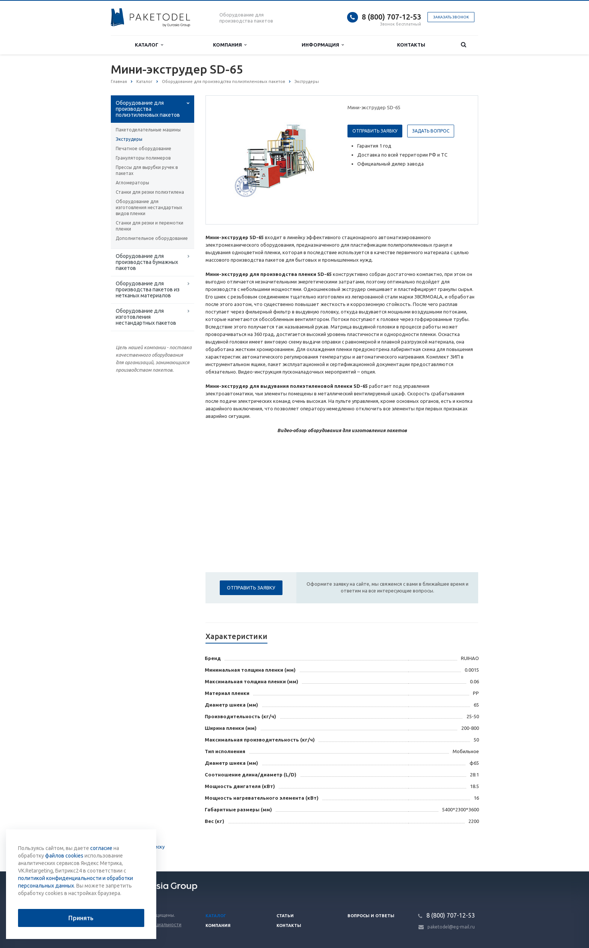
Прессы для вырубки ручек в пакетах (147, 170)
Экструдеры (129, 139)
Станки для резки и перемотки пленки (149, 225)
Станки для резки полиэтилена (150, 192)
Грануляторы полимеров (143, 157)
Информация (323, 45)
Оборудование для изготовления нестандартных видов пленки (149, 207)
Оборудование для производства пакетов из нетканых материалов (148, 289)
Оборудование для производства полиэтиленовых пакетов (148, 109)
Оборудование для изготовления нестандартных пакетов (146, 317)
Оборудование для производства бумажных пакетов (147, 262)
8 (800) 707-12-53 (391, 16)
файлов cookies (64, 856)
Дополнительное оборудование (152, 238)
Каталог (149, 45)
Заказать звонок (451, 17)
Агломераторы (132, 182)
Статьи (285, 915)
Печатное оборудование (143, 148)
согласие (101, 848)
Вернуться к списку (135, 847)
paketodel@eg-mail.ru (451, 926)
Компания (229, 45)
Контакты (411, 44)
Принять (81, 918)
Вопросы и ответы (370, 915)
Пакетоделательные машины (148, 129)
